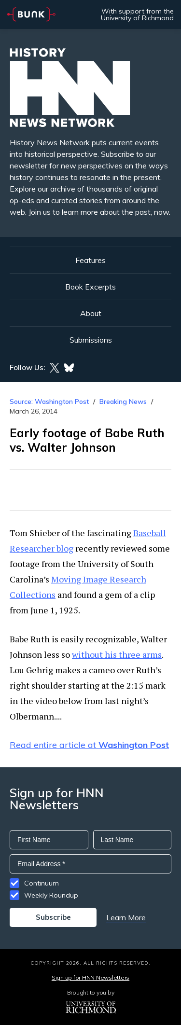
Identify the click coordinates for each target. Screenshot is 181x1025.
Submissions (91, 340)
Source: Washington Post (49, 401)
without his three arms (117, 654)
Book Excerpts (90, 286)
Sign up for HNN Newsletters (90, 977)
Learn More (126, 917)
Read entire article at (89, 744)
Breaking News (123, 401)
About (90, 313)
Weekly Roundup (51, 895)
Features (90, 260)
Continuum (41, 883)
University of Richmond (137, 18)
